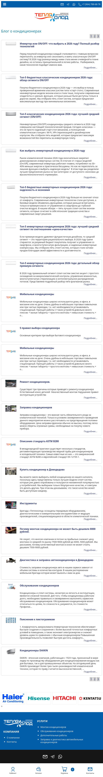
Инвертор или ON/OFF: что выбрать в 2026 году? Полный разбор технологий (59, 45)
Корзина (64, 773)
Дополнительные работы (53, 735)
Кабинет (12, 773)
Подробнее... (90, 67)
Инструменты (28, 503)
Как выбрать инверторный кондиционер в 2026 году (52, 150)
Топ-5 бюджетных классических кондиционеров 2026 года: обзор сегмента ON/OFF (56, 79)
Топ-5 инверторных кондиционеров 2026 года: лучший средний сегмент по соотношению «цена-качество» (59, 228)
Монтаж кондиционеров (53, 727)
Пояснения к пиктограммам (37, 619)
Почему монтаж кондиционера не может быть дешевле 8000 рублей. (58, 530)
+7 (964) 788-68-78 (91, 4)
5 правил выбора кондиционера (40, 328)
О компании (13, 737)
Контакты (12, 741)
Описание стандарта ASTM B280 (39, 441)
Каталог (38, 773)
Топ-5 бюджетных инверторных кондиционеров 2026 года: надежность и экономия (56, 189)
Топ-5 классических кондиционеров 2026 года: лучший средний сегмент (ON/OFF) (59, 115)
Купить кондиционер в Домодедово (42, 469)
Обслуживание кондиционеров (39, 585)
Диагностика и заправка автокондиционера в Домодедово (56, 560)
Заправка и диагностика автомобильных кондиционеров (61, 741)
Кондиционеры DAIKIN (34, 650)
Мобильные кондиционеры (37, 294)
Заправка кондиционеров (36, 407)
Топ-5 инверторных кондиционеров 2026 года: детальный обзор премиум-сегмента (59, 265)
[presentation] (1, 706)
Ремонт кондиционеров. (35, 382)
